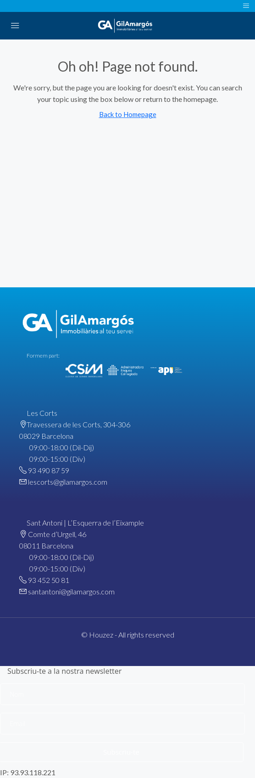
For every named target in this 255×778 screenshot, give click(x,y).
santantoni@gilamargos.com (71, 591)
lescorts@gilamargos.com (67, 481)
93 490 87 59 (48, 470)
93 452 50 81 (48, 580)
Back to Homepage (127, 114)
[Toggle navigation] (246, 6)
